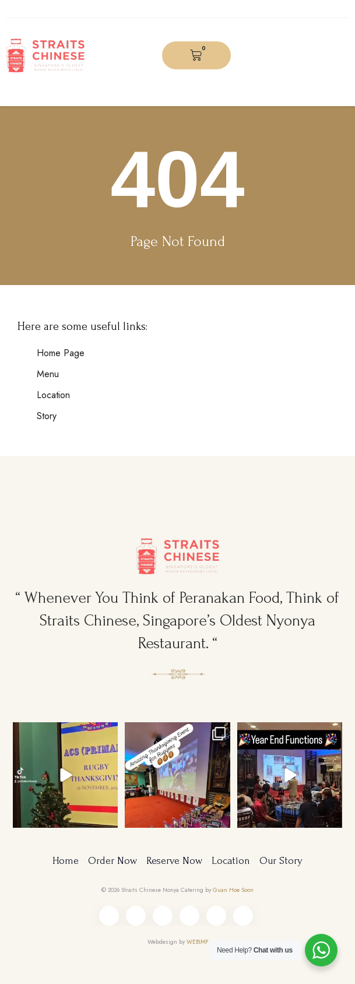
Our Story (281, 860)
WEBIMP (197, 941)
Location (231, 860)
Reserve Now (174, 860)
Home (65, 860)
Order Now (112, 860)
